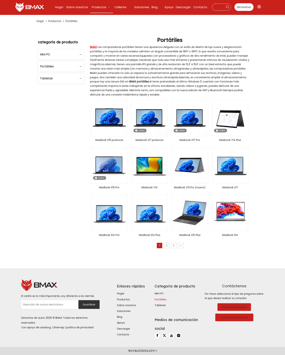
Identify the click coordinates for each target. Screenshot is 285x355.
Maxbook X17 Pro (189, 140)
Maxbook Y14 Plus (230, 140)
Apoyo (121, 322)
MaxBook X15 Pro (109, 187)
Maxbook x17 (230, 187)
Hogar (120, 293)
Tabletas (46, 78)
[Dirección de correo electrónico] (49, 304)
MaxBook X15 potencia (109, 140)
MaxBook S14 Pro (109, 235)
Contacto (123, 334)
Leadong (45, 327)
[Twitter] (164, 335)
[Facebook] (157, 335)
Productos (123, 299)
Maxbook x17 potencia (149, 140)
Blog (119, 317)
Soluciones (124, 311)
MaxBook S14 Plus (149, 235)
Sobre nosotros (126, 305)
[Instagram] (178, 335)
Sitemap (58, 327)
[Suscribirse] (89, 304)
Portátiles (47, 66)
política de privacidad (80, 327)
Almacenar (244, 7)
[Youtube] (171, 335)
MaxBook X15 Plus (189, 235)
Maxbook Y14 (149, 187)
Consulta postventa (234, 307)
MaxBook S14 (230, 235)
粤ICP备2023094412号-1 (142, 351)
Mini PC (45, 54)
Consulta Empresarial (234, 317)
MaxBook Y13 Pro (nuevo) (190, 187)
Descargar (123, 328)
